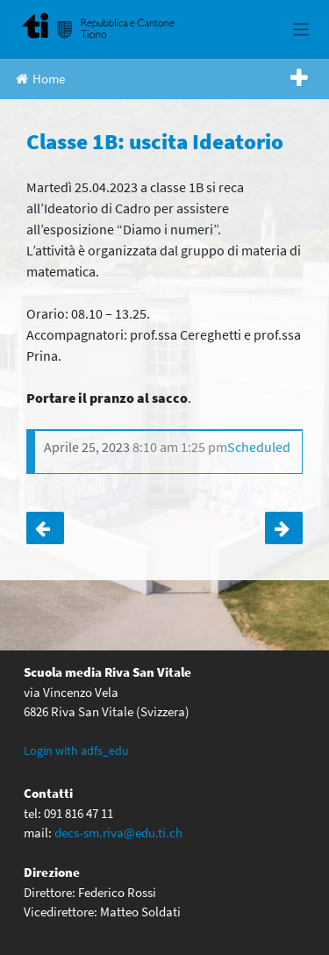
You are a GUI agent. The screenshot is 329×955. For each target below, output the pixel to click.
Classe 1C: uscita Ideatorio (45, 528)
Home (40, 78)
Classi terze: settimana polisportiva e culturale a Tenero (284, 528)
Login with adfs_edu (76, 750)
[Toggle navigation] (301, 29)
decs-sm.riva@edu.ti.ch (118, 832)
